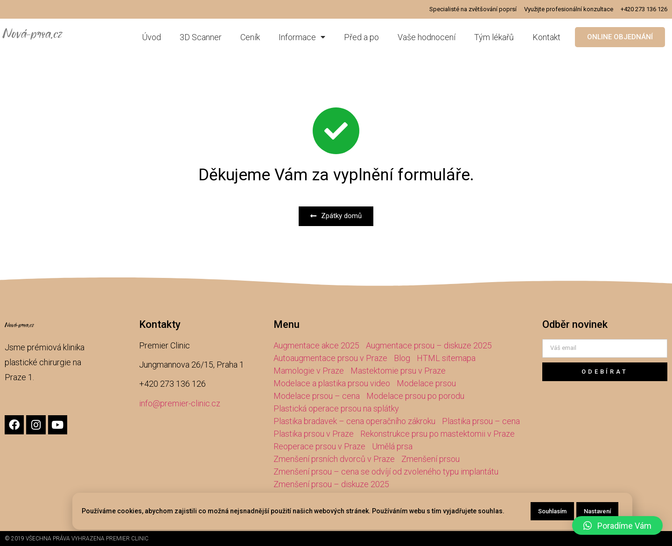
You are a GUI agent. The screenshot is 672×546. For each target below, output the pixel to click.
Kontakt (546, 37)
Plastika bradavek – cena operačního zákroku (354, 421)
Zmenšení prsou (430, 459)
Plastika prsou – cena (481, 421)
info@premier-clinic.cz (179, 403)
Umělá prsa (392, 446)
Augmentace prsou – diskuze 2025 (429, 345)
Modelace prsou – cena (316, 396)
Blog (402, 358)
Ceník (250, 37)
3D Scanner (201, 37)
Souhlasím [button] (552, 511)
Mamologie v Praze (308, 371)
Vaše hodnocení (426, 37)
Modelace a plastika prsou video (331, 383)
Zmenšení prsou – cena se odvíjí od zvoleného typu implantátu (385, 471)
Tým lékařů (494, 37)
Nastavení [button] (597, 511)
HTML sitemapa (446, 358)
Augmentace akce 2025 (316, 345)
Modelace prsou (426, 383)
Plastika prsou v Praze (313, 434)
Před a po (361, 37)
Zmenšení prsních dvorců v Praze (334, 459)
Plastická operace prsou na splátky (336, 408)
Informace (302, 37)
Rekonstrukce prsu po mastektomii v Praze (437, 434)
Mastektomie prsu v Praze (398, 371)
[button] (620, 37)
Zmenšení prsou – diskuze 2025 (331, 484)
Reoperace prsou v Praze (319, 446)
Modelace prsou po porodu (415, 396)
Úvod (151, 37)
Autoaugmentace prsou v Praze (330, 358)
